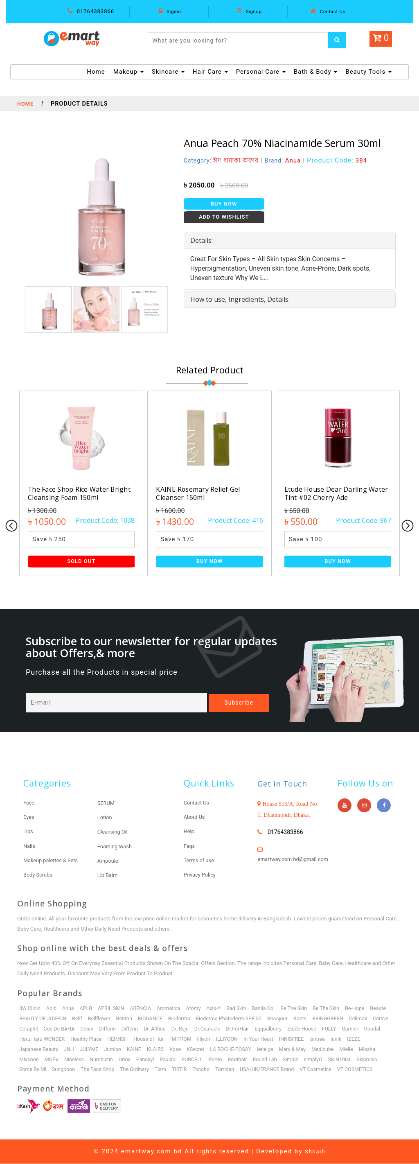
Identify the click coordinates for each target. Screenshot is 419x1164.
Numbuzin (104, 1060)
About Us (195, 817)
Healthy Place (111, 1039)
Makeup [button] (128, 71)
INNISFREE (323, 1039)
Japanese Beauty (39, 1049)
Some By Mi (33, 1070)
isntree (350, 1039)
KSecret (201, 1049)
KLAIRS (160, 1049)
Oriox (128, 1060)
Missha (378, 1049)
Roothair (244, 1060)
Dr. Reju (207, 1029)
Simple (299, 1060)
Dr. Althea (181, 1029)
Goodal (27, 1039)
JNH (70, 1049)
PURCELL (198, 1060)
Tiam (165, 1070)
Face (29, 803)
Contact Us (328, 11)
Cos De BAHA (82, 1029)
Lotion (105, 818)
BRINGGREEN (338, 1019)
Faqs (190, 846)
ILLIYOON (257, 1039)
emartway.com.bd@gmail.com (296, 860)
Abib (52, 1009)
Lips (28, 832)
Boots (310, 1019)
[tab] (289, 241)
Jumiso (115, 1049)
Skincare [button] (168, 71)
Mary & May (301, 1049)
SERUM (106, 803)
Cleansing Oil (114, 832)
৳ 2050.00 (199, 185)
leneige (273, 1049)
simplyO (322, 1060)
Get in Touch (285, 784)
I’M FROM (208, 1039)
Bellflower (102, 1019)
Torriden (231, 1070)
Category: (223, 160)
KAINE (137, 1049)
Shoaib (315, 1151)
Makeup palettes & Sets (53, 860)
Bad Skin (243, 1009)
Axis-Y (219, 1009)
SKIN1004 (350, 1060)
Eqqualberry (298, 1029)
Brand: (287, 160)
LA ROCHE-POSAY (237, 1049)
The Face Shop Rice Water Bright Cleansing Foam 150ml (79, 493)
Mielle (357, 1049)
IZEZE (388, 1039)
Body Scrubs (39, 875)
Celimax (370, 1019)
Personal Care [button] (261, 71)
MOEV (52, 1060)
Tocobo (207, 1070)
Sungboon (65, 1070)
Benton (127, 1019)
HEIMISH (143, 1039)
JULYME (91, 1049)
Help (190, 832)
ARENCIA (144, 1009)
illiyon (232, 1039)
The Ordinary (139, 1070)
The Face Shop (100, 1070)
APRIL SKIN (114, 1009)
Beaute (389, 1009)
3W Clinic (30, 1009)
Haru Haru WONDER (65, 1039)
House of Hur (176, 1039)
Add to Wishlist (224, 217)
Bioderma (184, 1019)
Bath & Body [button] (316, 71)
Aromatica (173, 1009)
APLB (88, 1009)
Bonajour (286, 1019)
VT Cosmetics (325, 1070)
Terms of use (200, 860)
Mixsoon (29, 1060)
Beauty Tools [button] (368, 71)
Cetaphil (51, 1029)
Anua (69, 1009)
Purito (221, 1060)
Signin (169, 11)
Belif (79, 1019)
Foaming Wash (116, 846)
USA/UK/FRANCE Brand (275, 1070)
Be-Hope (366, 1009)
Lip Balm (108, 875)
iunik (369, 1039)
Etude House (333, 1029)
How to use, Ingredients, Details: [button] (240, 299)
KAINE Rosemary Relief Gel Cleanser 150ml (202, 493)
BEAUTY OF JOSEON (43, 1019)
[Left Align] (338, 40)
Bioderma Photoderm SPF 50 (236, 1019)
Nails (29, 846)
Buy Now (224, 204)
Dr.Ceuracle (235, 1029)
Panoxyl (149, 1060)
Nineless (76, 1060)
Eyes (29, 817)
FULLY (361, 1029)
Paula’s (172, 1060)
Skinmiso (378, 1060)
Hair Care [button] (210, 71)
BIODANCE (155, 1019)
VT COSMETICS (366, 1070)
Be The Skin (303, 1009)
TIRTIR (185, 1070)
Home (96, 71)
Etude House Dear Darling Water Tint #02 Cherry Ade (331, 493)
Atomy (199, 1009)
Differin (132, 1029)
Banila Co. (271, 1009)
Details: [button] (201, 240)
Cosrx (111, 1029)
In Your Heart (289, 1039)
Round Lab (273, 1060)
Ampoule (108, 861)
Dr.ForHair (267, 1029)
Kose (180, 1049)
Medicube (333, 1049)
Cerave (27, 1029)
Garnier (383, 1029)
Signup (248, 11)
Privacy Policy (201, 875)
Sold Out (81, 561)
